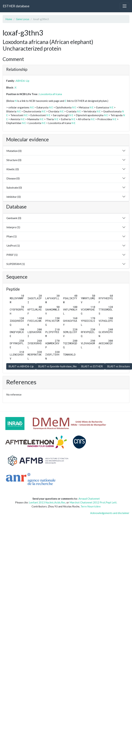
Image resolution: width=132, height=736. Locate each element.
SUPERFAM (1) (15, 263)
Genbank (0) (13, 218)
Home (8, 19)
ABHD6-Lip (22, 80)
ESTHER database (16, 6)
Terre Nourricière (90, 506)
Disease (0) (13, 178)
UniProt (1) (13, 245)
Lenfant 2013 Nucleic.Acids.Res (47, 502)
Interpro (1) (13, 227)
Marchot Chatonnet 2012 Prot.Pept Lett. (93, 502)
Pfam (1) (11, 236)
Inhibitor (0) (13, 196)
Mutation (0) (14, 150)
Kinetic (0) (12, 169)
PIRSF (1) (12, 254)
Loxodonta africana (50, 94)
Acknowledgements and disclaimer (109, 513)
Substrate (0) (14, 187)
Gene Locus (22, 19)
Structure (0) (13, 160)
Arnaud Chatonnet (89, 498)
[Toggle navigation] (124, 6)
